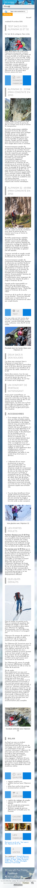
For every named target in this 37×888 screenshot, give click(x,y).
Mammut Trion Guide (12, 862)
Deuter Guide (9, 858)
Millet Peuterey (22, 859)
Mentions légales (13, 877)
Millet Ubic (9, 861)
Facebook (13, 873)
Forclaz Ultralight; (20, 861)
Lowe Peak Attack (22, 858)
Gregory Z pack (10, 859)
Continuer (26, 883)
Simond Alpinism (23, 856)
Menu (6, 6)
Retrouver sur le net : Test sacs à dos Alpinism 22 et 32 (16, 843)
